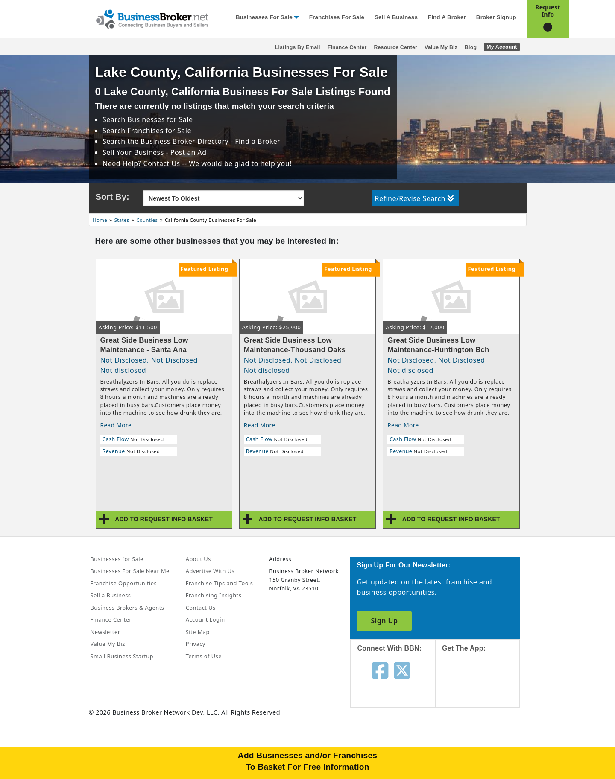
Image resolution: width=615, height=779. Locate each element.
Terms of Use (204, 656)
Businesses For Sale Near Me (130, 571)
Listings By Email (297, 47)
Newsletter (105, 632)
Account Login (205, 619)
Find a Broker (447, 17)
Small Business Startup (122, 656)
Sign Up (384, 620)
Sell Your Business (134, 152)
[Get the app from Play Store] (484, 746)
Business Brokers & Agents (127, 607)
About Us (198, 559)
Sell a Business (396, 17)
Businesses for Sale (264, 17)
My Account (501, 47)
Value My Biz (441, 47)
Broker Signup (496, 17)
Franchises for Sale (336, 17)
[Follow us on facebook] (380, 670)
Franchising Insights (213, 595)
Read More (116, 425)
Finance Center (347, 47)
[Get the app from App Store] (484, 688)
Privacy (195, 644)
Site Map (198, 632)
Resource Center (395, 47)
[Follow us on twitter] (402, 670)
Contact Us (201, 607)
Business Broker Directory (184, 141)
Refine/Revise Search (414, 198)
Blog (471, 47)
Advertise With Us (210, 571)
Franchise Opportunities (124, 583)
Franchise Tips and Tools (219, 583)
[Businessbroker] (152, 18)
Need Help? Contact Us (142, 163)
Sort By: (112, 196)
